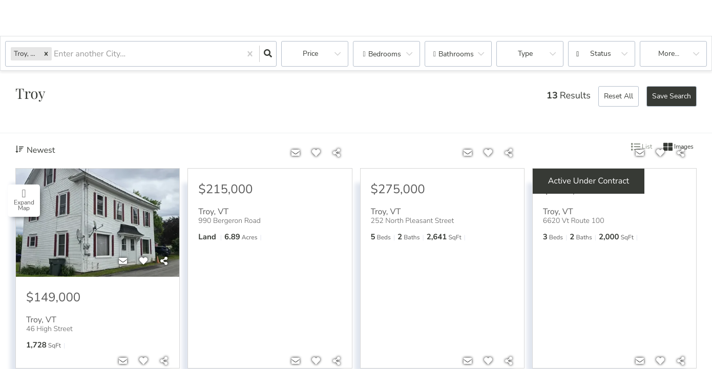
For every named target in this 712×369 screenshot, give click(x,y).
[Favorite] (143, 261)
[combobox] (55, 54)
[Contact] (123, 261)
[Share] (164, 261)
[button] (46, 53)
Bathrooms (456, 54)
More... (668, 53)
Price (310, 53)
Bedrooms (384, 54)
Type (525, 53)
